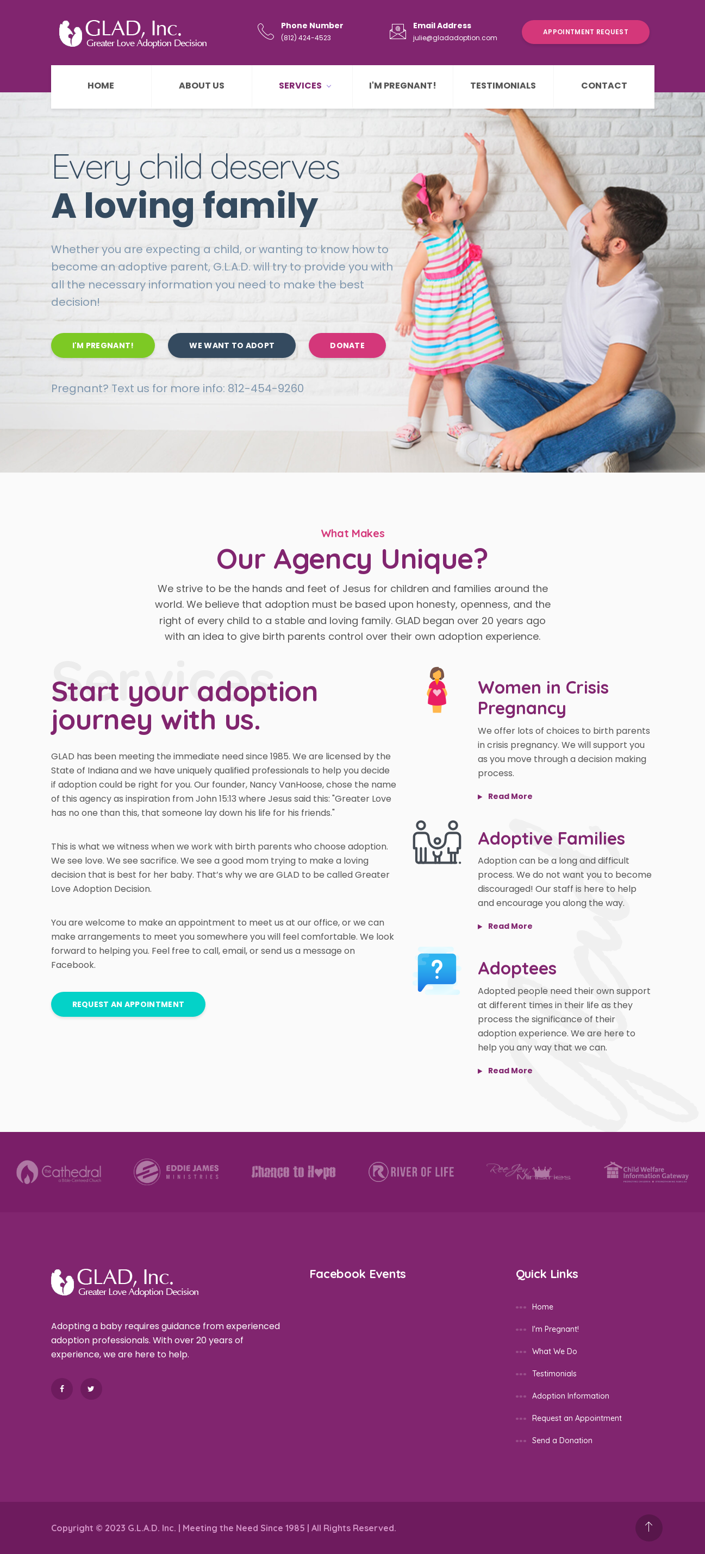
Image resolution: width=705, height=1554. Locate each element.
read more (505, 796)
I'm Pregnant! (402, 85)
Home (101, 85)
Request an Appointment (128, 1004)
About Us (201, 85)
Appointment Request (585, 31)
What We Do (554, 1351)
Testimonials (503, 85)
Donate (347, 345)
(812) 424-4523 (306, 37)
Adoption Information (570, 1396)
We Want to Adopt (231, 345)
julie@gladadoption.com (455, 37)
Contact (604, 85)
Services (304, 85)
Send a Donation (562, 1440)
